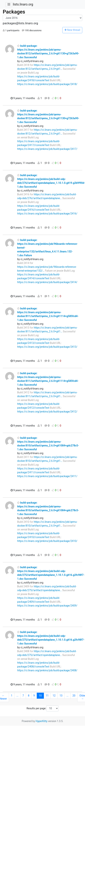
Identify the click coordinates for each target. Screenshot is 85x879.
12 (54, 695)
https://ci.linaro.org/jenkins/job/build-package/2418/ (47, 84)
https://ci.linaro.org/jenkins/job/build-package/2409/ (47, 605)
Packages (14, 12)
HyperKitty (42, 721)
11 (47, 695)
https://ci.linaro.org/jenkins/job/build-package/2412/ (47, 411)
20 (73, 695)
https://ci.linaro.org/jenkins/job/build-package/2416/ (47, 213)
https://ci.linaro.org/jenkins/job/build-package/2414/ (47, 282)
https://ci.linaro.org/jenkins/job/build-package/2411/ (47, 476)
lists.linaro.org (23, 4)
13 (61, 695)
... (17, 695)
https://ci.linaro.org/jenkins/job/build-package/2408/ (47, 670)
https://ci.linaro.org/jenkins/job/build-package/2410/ (47, 541)
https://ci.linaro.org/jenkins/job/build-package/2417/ (47, 148)
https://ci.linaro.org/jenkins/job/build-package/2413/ (47, 346)
